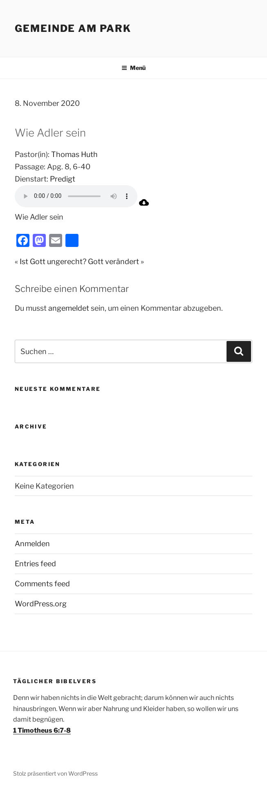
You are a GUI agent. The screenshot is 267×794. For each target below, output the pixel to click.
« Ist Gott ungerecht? (50, 261)
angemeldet (68, 308)
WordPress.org (41, 603)
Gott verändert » (116, 261)
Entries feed (35, 563)
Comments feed (42, 583)
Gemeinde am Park (73, 28)
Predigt (62, 179)
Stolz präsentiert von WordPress (55, 773)
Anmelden (32, 543)
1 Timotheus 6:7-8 (42, 730)
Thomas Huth (74, 154)
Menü (133, 67)
